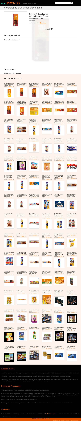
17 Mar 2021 (10, 349)
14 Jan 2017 (10, 311)
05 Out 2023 (23, 178)
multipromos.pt (56, 420)
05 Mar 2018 (10, 122)
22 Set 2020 (23, 159)
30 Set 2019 (48, 197)
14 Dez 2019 (10, 329)
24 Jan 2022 (35, 177)
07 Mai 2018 (35, 159)
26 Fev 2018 (60, 197)
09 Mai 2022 (35, 123)
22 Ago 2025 (73, 348)
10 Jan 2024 (73, 85)
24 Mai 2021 (10, 197)
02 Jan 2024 (23, 274)
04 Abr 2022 (48, 237)
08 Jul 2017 (35, 328)
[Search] (71, 3)
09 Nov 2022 (73, 235)
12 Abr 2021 (73, 122)
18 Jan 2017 (35, 312)
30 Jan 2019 (60, 329)
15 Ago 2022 (10, 274)
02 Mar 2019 (23, 348)
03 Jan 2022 (35, 86)
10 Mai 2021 (48, 179)
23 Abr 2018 (73, 198)
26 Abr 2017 (48, 348)
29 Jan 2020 (73, 312)
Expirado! (43, 23)
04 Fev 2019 (23, 122)
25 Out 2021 (60, 123)
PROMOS (13, 3)
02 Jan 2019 (73, 255)
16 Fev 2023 (48, 255)
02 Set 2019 (73, 178)
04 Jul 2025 (60, 348)
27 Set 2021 (35, 197)
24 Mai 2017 (60, 312)
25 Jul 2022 (10, 103)
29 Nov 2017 (35, 347)
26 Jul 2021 (47, 85)
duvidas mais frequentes (51, 413)
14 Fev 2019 (10, 236)
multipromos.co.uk (74, 420)
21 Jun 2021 (10, 179)
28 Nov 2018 (73, 330)
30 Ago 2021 (23, 197)
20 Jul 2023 (35, 235)
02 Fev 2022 (48, 329)
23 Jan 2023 (48, 103)
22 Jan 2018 (60, 178)
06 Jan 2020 (23, 254)
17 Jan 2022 (10, 254)
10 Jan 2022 (48, 160)
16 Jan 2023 (60, 237)
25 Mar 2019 (48, 122)
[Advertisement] (65, 21)
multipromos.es (65, 420)
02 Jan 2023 (10, 86)
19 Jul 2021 (60, 160)
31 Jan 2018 (23, 311)
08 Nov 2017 (48, 311)
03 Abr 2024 (60, 86)
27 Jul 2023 (22, 85)
